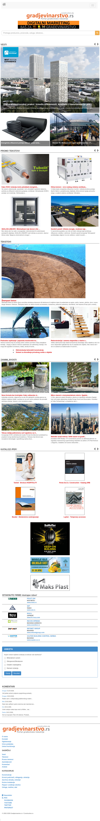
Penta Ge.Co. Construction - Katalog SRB (74, 483)
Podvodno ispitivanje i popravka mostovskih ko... (19, 341)
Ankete (4, 767)
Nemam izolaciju (12, 668)
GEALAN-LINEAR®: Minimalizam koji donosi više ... (21, 229)
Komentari (8, 686)
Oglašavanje (6, 741)
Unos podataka (7, 744)
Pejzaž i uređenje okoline (11, 785)
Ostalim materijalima (14, 665)
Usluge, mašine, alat (9, 787)
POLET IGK (31, 598)
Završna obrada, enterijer (11, 780)
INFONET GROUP (33, 628)
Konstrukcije (7, 775)
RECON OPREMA (33, 621)
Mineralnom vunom (13, 658)
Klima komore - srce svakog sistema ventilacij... (69, 187)
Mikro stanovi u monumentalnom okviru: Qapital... (69, 395)
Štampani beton (9, 300)
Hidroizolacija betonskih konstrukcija (30, 350)
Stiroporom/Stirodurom (15, 661)
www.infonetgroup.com (35, 632)
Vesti (4, 44)
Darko (4, 712)
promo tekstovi (10, 151)
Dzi (3, 707)
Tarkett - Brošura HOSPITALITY (25, 483)
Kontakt (5, 739)
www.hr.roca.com (33, 617)
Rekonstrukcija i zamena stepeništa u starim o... (69, 341)
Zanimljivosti (9, 360)
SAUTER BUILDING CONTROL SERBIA (41, 636)
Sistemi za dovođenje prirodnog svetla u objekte (34, 352)
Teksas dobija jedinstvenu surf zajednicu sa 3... (19, 433)
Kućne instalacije (8, 782)
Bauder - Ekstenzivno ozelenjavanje (25, 517)
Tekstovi (6, 242)
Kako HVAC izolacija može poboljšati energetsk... (20, 187)
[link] (50, 16)
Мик (3, 701)
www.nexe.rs (32, 602)
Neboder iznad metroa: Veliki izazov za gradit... (68, 437)
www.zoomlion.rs (33, 625)
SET (28, 606)
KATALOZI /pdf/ (9, 449)
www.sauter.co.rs (33, 640)
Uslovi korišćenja (8, 746)
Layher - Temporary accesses (75, 517)
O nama (5, 736)
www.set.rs (31, 610)
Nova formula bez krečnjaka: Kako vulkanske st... (20, 395)
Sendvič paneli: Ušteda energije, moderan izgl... (69, 229)
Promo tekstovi (7, 759)
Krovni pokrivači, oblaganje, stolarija (15, 777)
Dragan (4, 691)
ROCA (29, 613)
